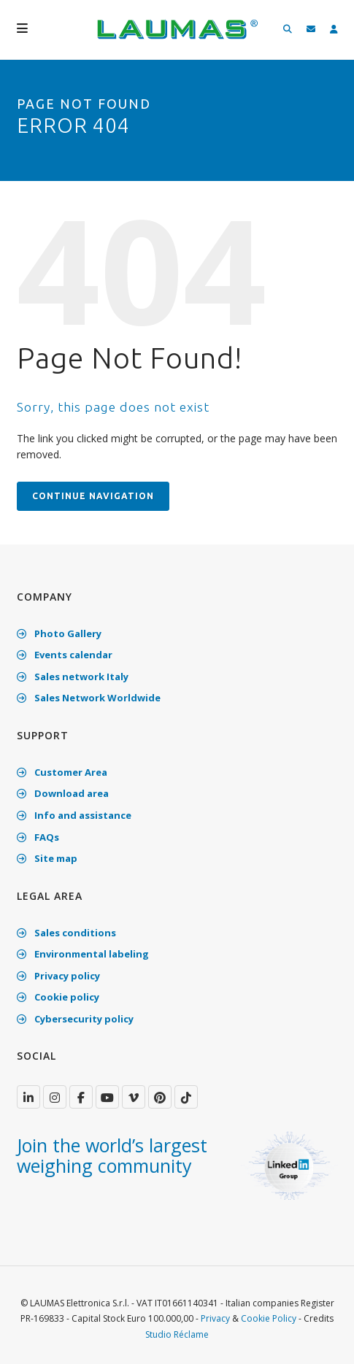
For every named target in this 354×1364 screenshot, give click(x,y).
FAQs (38, 837)
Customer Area (62, 772)
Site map (47, 858)
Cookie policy (58, 996)
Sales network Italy (72, 676)
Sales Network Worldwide (89, 697)
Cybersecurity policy (75, 1018)
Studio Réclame (177, 1334)
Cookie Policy (268, 1318)
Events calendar (64, 654)
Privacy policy (58, 975)
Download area (63, 793)
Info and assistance (74, 815)
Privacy (215, 1318)
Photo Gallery (59, 633)
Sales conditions (66, 932)
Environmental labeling (83, 953)
